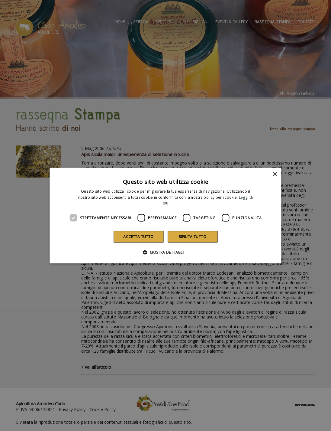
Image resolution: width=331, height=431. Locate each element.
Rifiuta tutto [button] (192, 236)
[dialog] (165, 215)
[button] (165, 252)
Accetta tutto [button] (138, 236)
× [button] (274, 174)
